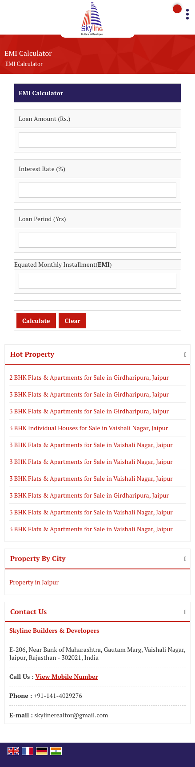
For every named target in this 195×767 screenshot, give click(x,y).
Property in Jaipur (34, 582)
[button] (66, 676)
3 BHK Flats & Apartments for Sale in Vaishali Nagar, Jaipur (91, 444)
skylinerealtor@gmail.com (71, 715)
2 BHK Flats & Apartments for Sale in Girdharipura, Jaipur (89, 377)
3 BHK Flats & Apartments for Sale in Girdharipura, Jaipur (89, 394)
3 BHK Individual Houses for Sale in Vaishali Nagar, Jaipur (88, 428)
